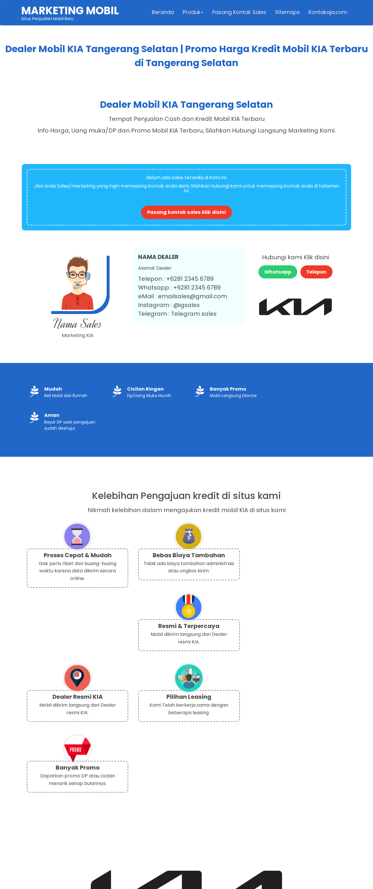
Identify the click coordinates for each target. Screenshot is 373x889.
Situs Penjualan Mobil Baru (70, 13)
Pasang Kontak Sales (239, 13)
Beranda (162, 13)
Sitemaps (287, 13)
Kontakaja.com (327, 13)
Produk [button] (192, 13)
